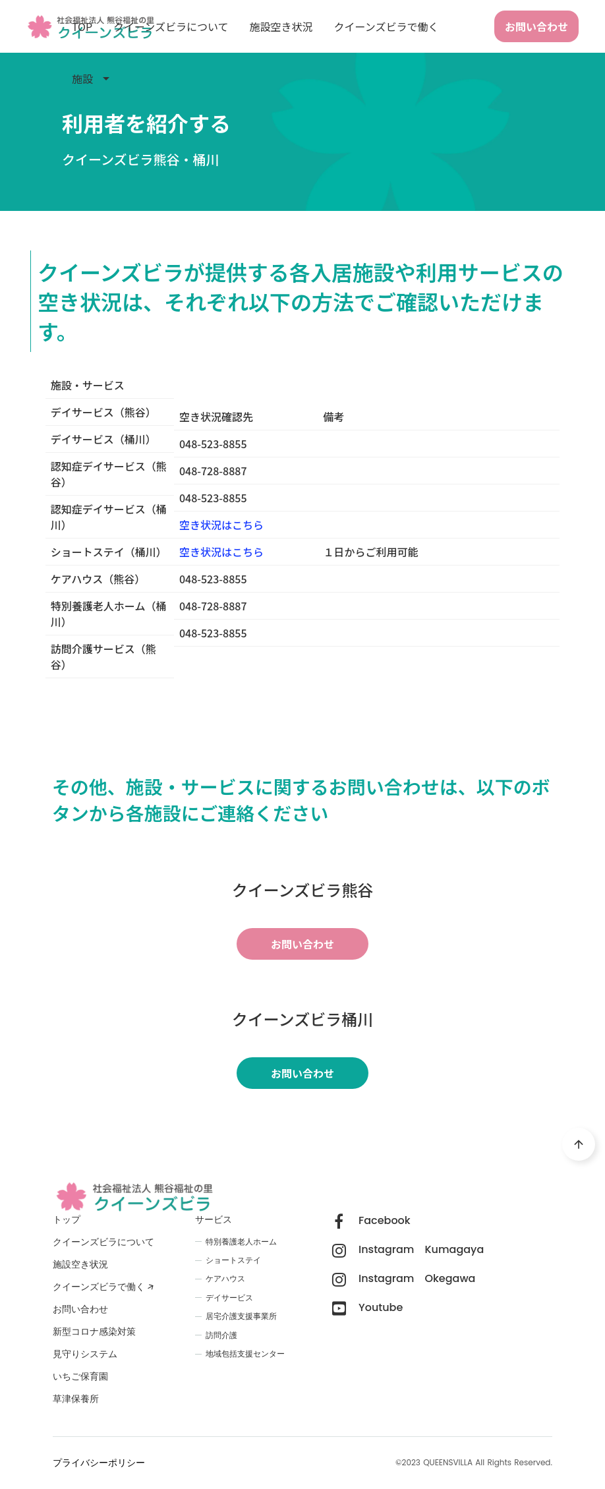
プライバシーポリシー (99, 1463)
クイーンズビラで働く (386, 26)
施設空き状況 (281, 26)
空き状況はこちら (221, 552)
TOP (82, 26)
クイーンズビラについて (170, 26)
